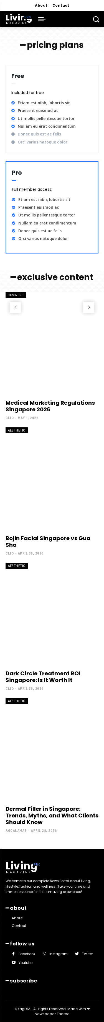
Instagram (58, 954)
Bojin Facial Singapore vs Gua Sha (48, 541)
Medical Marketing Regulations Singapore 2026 (50, 406)
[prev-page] (15, 307)
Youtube (25, 962)
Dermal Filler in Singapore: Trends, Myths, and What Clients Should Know (52, 815)
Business (16, 295)
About (17, 918)
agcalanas (16, 830)
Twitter (87, 954)
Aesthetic (17, 430)
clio (10, 418)
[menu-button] (42, 19)
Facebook (27, 954)
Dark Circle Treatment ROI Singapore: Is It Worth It (43, 677)
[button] (96, 19)
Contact (19, 925)
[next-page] (88, 307)
